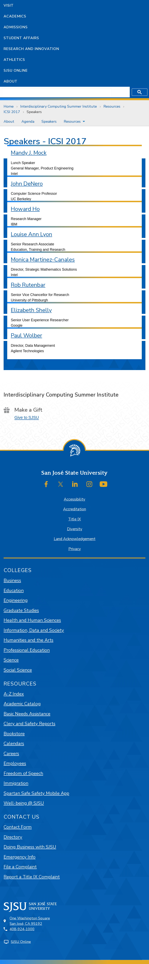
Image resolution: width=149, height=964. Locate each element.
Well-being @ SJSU (24, 803)
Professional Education (27, 650)
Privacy (74, 549)
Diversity (74, 529)
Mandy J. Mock (29, 153)
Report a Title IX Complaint (32, 877)
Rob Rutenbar (28, 285)
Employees (15, 763)
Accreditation (74, 509)
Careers (11, 753)
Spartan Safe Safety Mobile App (36, 793)
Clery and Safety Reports (29, 723)
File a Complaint (20, 867)
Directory (13, 837)
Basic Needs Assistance (27, 714)
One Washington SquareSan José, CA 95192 (30, 921)
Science (11, 660)
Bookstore (14, 733)
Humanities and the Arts (28, 640)
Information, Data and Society (34, 630)
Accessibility (74, 499)
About (10, 81)
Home (9, 106)
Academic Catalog (22, 704)
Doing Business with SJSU (30, 847)
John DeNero (27, 184)
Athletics (14, 59)
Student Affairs (21, 38)
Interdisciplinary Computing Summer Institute (58, 106)
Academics (15, 16)
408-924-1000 (22, 929)
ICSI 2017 (12, 111)
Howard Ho (25, 209)
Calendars (14, 743)
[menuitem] (9, 121)
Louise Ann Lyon (31, 234)
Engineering (16, 600)
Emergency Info (19, 857)
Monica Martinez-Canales (43, 259)
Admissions (16, 27)
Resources (111, 106)
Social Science (18, 670)
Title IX (74, 519)
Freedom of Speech (23, 773)
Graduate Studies (21, 610)
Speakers (34, 111)
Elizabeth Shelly (31, 310)
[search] (56, 92)
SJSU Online (16, 70)
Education (14, 590)
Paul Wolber (26, 335)
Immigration (16, 783)
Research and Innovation (31, 48)
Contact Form (18, 827)
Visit (9, 5)
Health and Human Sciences (32, 620)
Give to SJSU (26, 417)
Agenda (27, 121)
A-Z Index (14, 694)
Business (12, 580)
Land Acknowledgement (74, 539)
